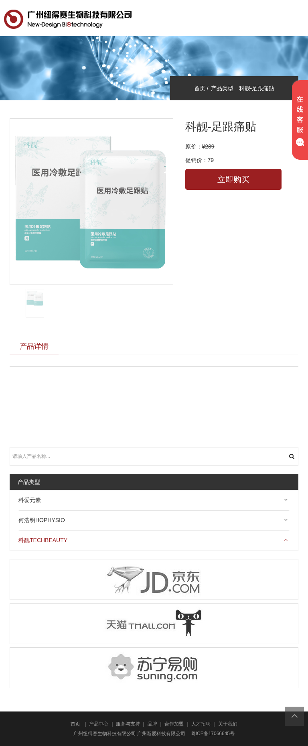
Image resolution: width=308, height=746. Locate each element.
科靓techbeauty (42, 540)
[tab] (154, 500)
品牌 (152, 724)
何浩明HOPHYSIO (41, 520)
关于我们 (227, 724)
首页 (75, 724)
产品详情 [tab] (34, 345)
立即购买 (233, 179)
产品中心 (98, 724)
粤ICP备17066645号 (213, 733)
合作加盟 (174, 724)
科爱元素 (29, 500)
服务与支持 (128, 724)
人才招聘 (201, 724)
